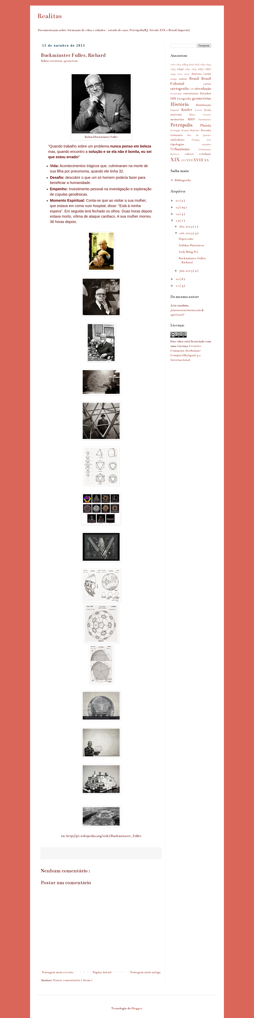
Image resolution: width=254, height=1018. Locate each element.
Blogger (136, 1008)
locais (207, 110)
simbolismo (180, 139)
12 (178, 279)
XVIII (198, 160)
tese (209, 139)
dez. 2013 (186, 226)
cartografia (180, 88)
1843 (173, 69)
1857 (201, 69)
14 (178, 214)
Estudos (205, 93)
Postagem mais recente (58, 972)
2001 (180, 74)
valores (192, 154)
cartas (207, 83)
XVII (189, 160)
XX (206, 160)
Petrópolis (185, 125)
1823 (185, 64)
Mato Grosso (200, 114)
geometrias (71, 61)
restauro (178, 135)
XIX (175, 159)
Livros (199, 110)
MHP (193, 119)
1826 (191, 64)
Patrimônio (204, 119)
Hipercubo (186, 239)
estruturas (56, 61)
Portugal (175, 130)
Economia (176, 93)
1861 (208, 69)
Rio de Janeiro (199, 135)
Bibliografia (183, 180)
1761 (173, 64)
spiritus (175, 315)
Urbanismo (184, 149)
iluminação (203, 105)
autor (184, 79)
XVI (183, 160)
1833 (208, 64)
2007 (187, 74)
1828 (197, 64)
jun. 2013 (186, 271)
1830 (203, 64)
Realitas (49, 16)
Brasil (195, 78)
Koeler (188, 109)
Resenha (206, 130)
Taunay (199, 139)
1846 (181, 69)
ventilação (205, 154)
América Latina (201, 74)
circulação (203, 88)
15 (178, 207)
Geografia (184, 98)
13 (178, 220)
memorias (179, 119)
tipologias (186, 144)
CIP (192, 89)
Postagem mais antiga (145, 972)
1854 (194, 69)
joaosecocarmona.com (185, 310)
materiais (179, 114)
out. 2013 (186, 233)
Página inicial (101, 972)
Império (175, 110)
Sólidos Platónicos (191, 245)
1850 (188, 69)
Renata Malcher (191, 130)
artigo (174, 79)
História (183, 104)
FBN (173, 98)
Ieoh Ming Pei (188, 252)
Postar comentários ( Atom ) (72, 980)
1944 (173, 74)
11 (178, 286)
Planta (205, 125)
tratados (206, 144)
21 (178, 200)
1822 (179, 64)
